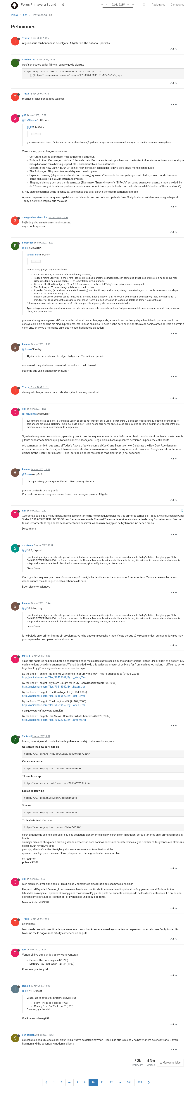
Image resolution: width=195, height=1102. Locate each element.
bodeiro (26, 344)
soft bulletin (28, 1035)
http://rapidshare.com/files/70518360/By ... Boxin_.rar (53, 686)
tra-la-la (26, 656)
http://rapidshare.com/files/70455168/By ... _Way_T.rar (54, 677)
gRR (24, 115)
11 (102, 1082)
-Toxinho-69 (28, 59)
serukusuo (28, 545)
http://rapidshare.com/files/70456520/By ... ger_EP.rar (53, 695)
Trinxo (25, 38)
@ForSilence (29, 120)
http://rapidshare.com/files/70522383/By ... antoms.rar (54, 719)
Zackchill (27, 736)
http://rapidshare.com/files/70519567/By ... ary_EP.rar (53, 705)
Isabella (26, 986)
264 (129, 1082)
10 (93, 1082)
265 (139, 1082)
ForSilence (27, 242)
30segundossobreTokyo (35, 217)
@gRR (30, 127)
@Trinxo (27, 349)
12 (111, 1082)
